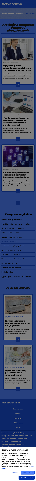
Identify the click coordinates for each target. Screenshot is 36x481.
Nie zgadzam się (28, 472)
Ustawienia (14, 472)
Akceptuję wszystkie (27, 477)
